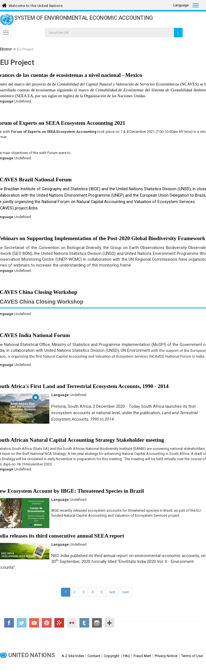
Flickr (72, 623)
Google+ (59, 623)
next (125, 592)
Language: (181, 5)
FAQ (126, 656)
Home (6, 49)
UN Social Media (109, 623)
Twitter (21, 623)
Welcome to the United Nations (36, 5)
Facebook (9, 623)
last (112, 592)
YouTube (34, 623)
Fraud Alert (142, 656)
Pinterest (47, 623)
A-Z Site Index (73, 656)
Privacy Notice (166, 656)
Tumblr (84, 623)
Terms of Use (192, 656)
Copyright (111, 656)
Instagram (97, 623)
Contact (94, 656)
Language (60, 395)
